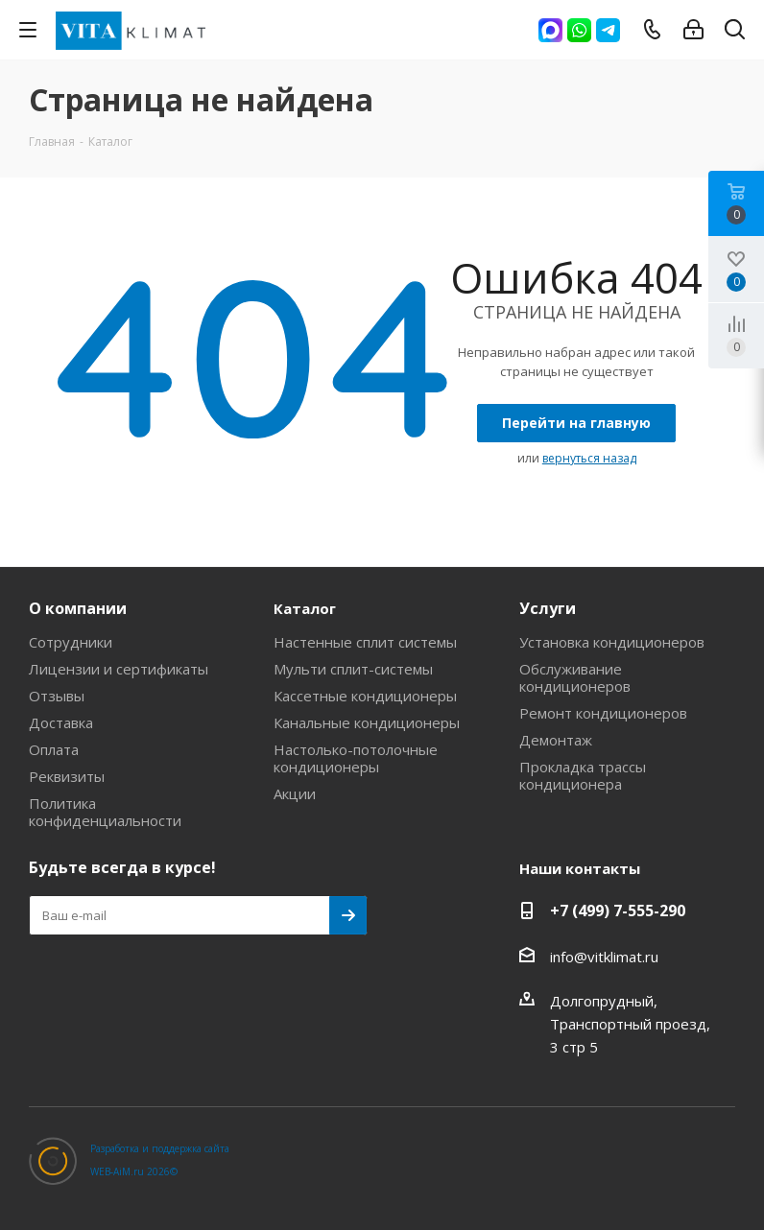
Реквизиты (67, 776)
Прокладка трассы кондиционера (582, 775)
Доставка (61, 722)
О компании (78, 608)
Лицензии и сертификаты (118, 668)
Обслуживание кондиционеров (575, 677)
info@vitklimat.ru (604, 956)
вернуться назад (589, 458)
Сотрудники (70, 641)
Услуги (547, 608)
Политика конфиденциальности (105, 811)
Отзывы (56, 695)
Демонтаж (555, 739)
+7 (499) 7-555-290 (617, 910)
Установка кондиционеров (611, 641)
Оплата (54, 749)
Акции (295, 793)
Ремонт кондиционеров (603, 712)
